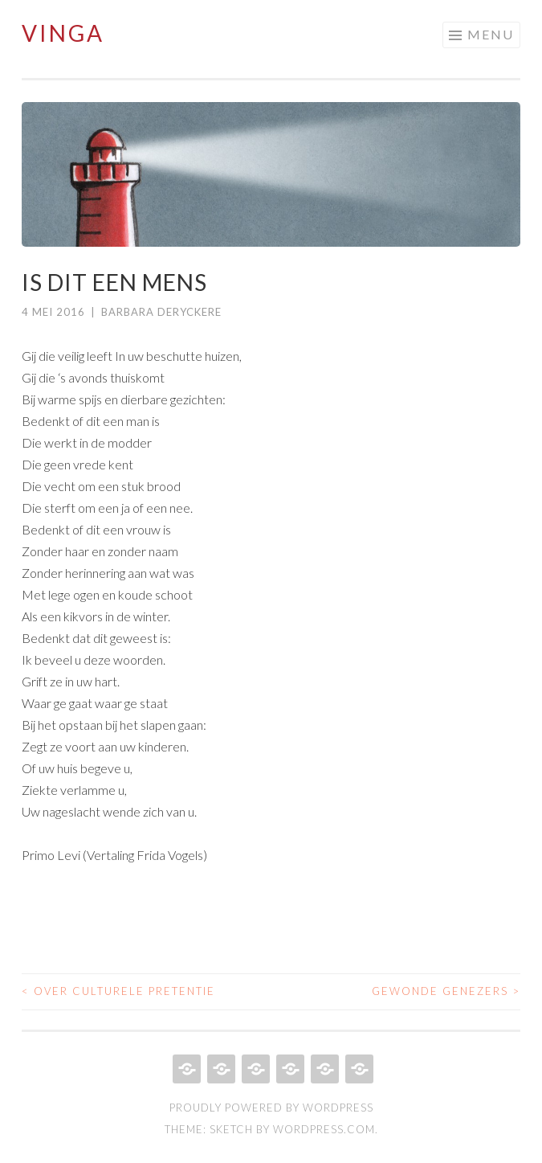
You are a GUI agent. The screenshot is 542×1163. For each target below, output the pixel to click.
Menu (490, 34)
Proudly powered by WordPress (271, 1107)
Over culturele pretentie (118, 991)
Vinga (63, 33)
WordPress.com (324, 1129)
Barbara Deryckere (161, 311)
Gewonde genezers (446, 991)
